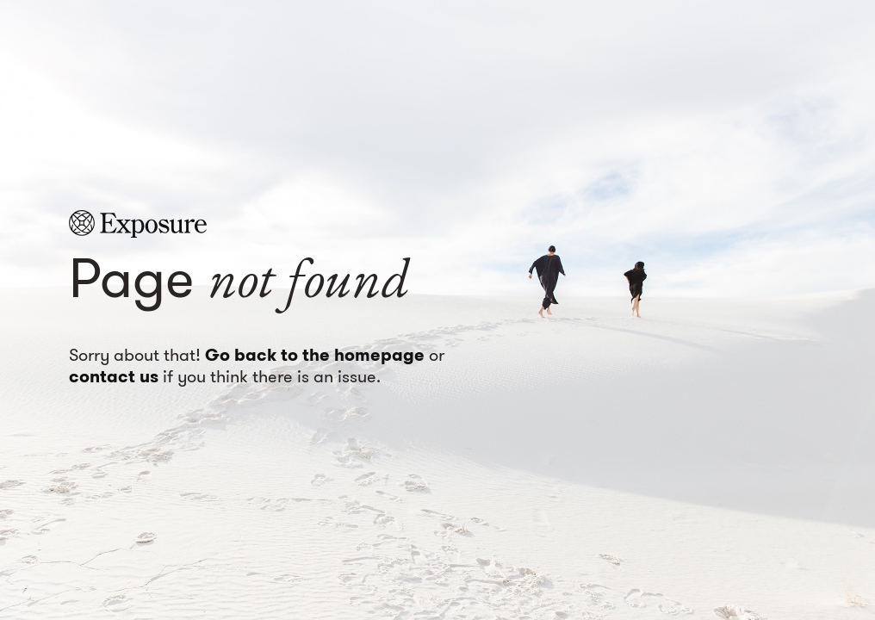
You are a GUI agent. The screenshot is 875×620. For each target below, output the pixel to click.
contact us (113, 376)
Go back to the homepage (315, 355)
